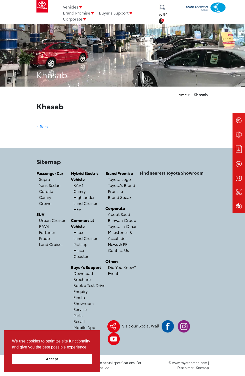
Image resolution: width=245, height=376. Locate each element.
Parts (78, 315)
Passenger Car (49, 173)
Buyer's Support (114, 13)
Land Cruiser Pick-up (85, 241)
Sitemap (202, 367)
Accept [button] (52, 359)
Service (80, 309)
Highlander (84, 197)
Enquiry (80, 291)
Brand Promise (76, 13)
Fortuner (47, 232)
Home (182, 94)
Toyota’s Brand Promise (121, 188)
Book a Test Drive (89, 285)
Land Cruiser (51, 244)
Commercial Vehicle (82, 223)
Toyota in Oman (123, 226)
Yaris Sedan (49, 185)
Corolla (46, 191)
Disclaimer (185, 367)
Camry (45, 197)
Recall (79, 321)
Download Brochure (83, 276)
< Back (42, 126)
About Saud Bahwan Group (122, 217)
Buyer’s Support (86, 267)
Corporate (72, 19)
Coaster (80, 256)
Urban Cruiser (52, 220)
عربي (163, 14)
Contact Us (118, 250)
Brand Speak (119, 197)
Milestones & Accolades (120, 235)
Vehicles (70, 7)
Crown (45, 203)
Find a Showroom (83, 300)
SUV (40, 214)
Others (112, 261)
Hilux (78, 232)
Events (114, 273)
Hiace (78, 250)
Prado (44, 238)
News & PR (118, 244)
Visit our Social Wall (140, 325)
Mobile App (84, 327)
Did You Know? (122, 267)
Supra (44, 179)
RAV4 (44, 226)
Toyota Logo (119, 179)
